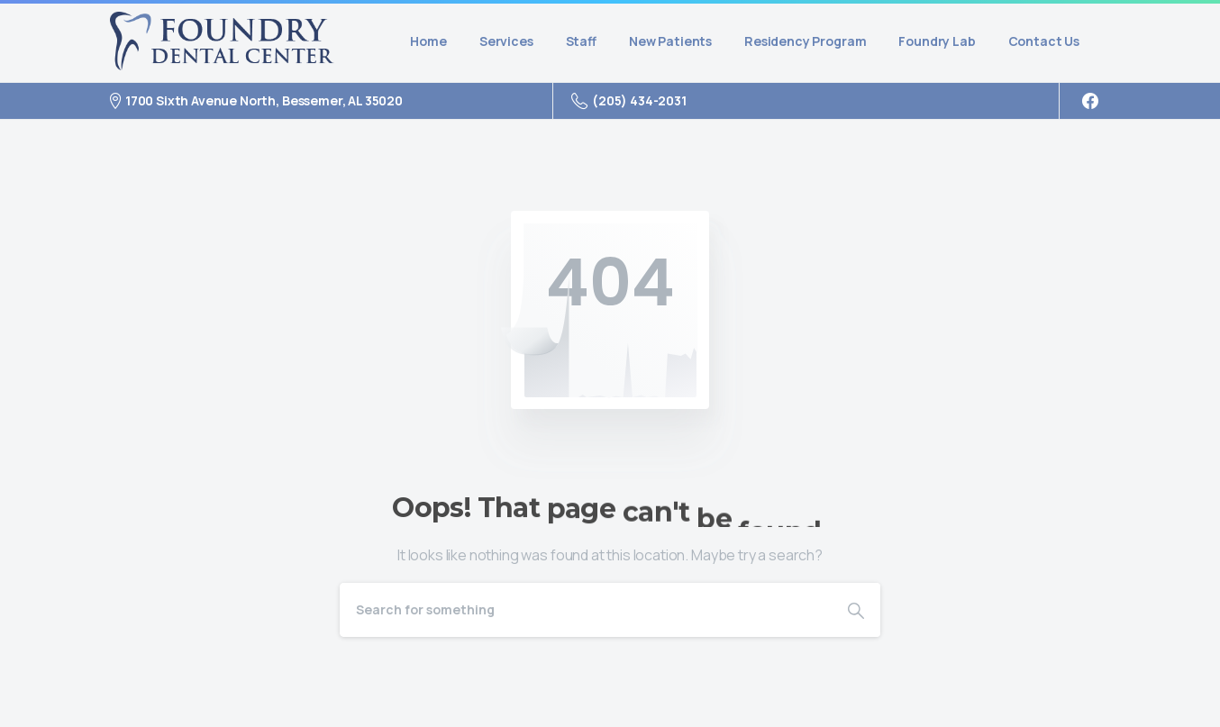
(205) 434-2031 (629, 101)
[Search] (586, 610)
